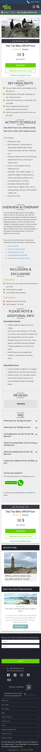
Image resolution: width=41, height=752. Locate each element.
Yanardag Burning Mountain (18, 255)
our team (20, 705)
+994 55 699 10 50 (15, 668)
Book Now (20, 65)
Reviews (25, 49)
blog (20, 713)
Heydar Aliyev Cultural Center (18, 258)
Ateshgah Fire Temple (16, 252)
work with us (20, 717)
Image (35, 20)
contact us (20, 721)
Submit (20, 661)
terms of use (20, 734)
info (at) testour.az (15, 671)
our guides (20, 709)
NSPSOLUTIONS (26, 750)
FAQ (20, 725)
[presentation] (17, 653)
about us (20, 700)
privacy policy (20, 738)
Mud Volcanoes (13, 246)
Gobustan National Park (16, 249)
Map (28, 20)
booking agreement (20, 729)
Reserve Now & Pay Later (20, 71)
